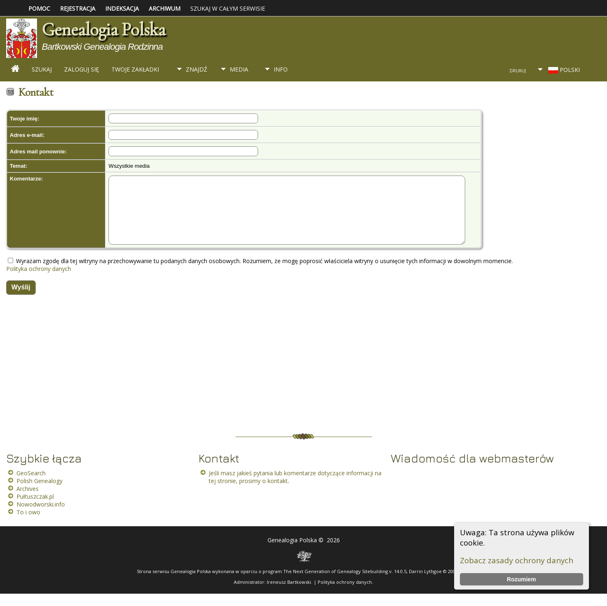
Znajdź (196, 69)
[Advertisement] (246, 380)
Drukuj (518, 71)
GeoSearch (31, 485)
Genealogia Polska (103, 30)
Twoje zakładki (135, 69)
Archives (27, 501)
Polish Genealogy (39, 493)
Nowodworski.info (40, 516)
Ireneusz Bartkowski (289, 594)
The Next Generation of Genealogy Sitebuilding (335, 584)
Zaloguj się (81, 69)
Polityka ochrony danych (38, 281)
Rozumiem (521, 579)
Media (239, 69)
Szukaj (42, 69)
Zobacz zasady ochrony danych (516, 560)
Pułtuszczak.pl (35, 509)
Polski (563, 70)
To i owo (28, 524)
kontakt (278, 493)
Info (281, 69)
